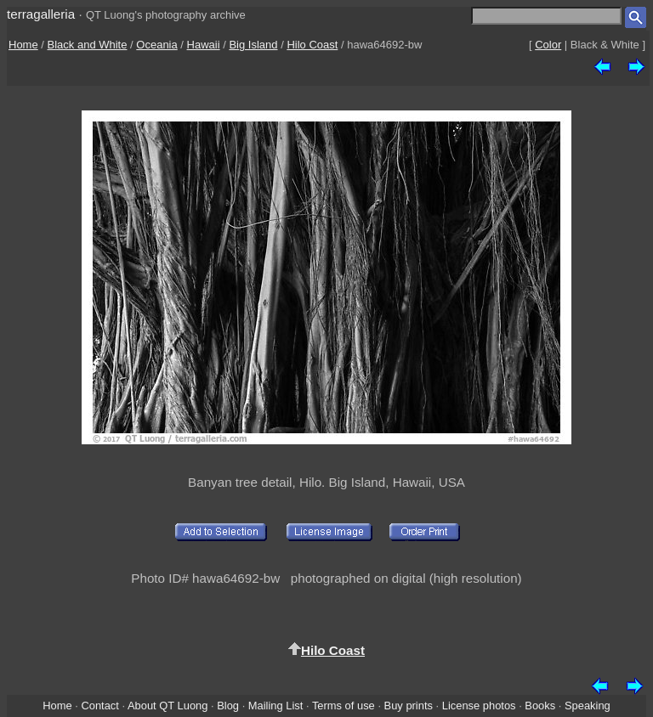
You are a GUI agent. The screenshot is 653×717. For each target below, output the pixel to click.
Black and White (88, 44)
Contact (99, 705)
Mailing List (276, 705)
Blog (228, 705)
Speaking (587, 705)
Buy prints (408, 705)
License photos (479, 705)
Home (23, 44)
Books (540, 705)
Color (548, 44)
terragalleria (41, 14)
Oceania (156, 44)
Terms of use (343, 705)
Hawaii (203, 44)
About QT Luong (167, 705)
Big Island (253, 44)
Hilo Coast (312, 44)
